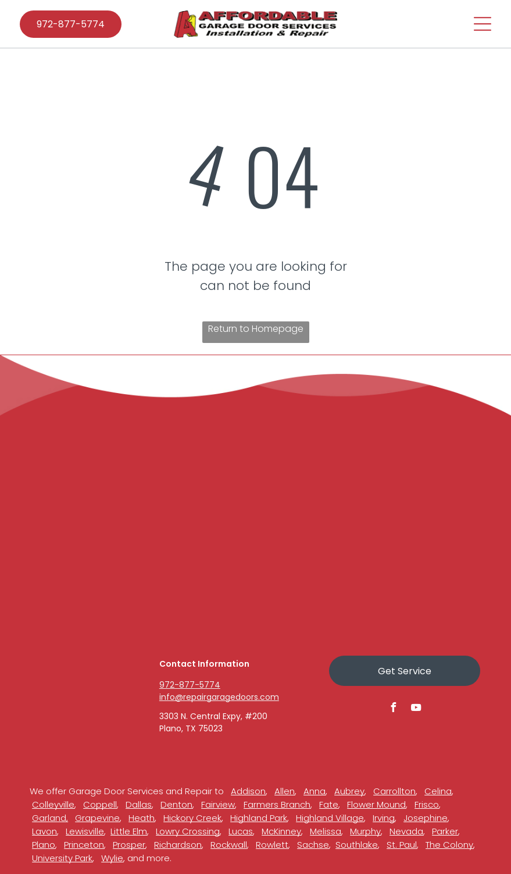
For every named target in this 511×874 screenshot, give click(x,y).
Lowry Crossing (188, 831)
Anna (314, 791)
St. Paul (402, 844)
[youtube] (415, 709)
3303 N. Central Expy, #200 (213, 716)
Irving (384, 818)
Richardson (178, 844)
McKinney (281, 831)
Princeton (84, 844)
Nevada (406, 831)
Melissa (325, 831)
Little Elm (128, 831)
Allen (284, 791)
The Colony (449, 844)
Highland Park (258, 818)
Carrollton (394, 791)
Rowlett (272, 844)
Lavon (44, 831)
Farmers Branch (277, 804)
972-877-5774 (189, 685)
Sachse (313, 844)
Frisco (426, 804)
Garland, (50, 818)
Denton (176, 804)
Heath (141, 818)
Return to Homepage (255, 328)
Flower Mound (376, 804)
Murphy (365, 831)
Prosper (129, 844)
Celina (438, 791)
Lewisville (85, 831)
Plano (43, 844)
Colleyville (53, 804)
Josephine (425, 818)
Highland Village (330, 818)
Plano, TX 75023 (191, 728)
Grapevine (97, 818)
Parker (445, 831)
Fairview (218, 804)
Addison (248, 791)
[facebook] (393, 709)
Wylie (112, 858)
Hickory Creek (192, 818)
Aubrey (349, 791)
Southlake (356, 844)
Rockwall (228, 844)
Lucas (240, 831)
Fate (328, 804)
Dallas (139, 804)
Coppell (100, 804)
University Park (62, 858)
